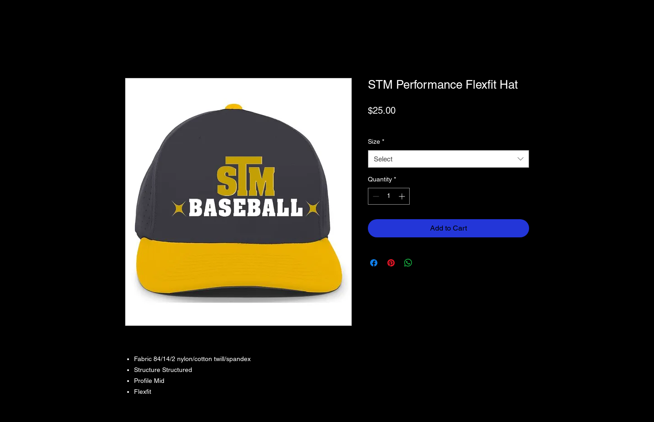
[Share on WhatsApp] (408, 262)
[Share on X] (425, 262)
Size (376, 141)
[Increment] (402, 196)
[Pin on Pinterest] (391, 262)
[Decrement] (375, 196)
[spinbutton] (389, 196)
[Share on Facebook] (373, 262)
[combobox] (448, 159)
